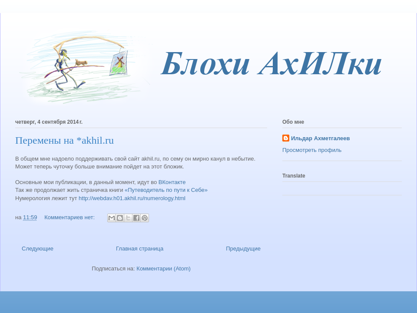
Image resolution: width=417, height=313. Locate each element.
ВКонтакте (172, 182)
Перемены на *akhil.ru (64, 140)
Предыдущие (243, 248)
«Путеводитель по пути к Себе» (166, 190)
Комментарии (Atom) (163, 268)
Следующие (37, 248)
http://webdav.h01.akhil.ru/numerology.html (132, 198)
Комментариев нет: (70, 217)
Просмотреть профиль (311, 150)
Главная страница (139, 248)
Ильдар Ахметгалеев (320, 138)
